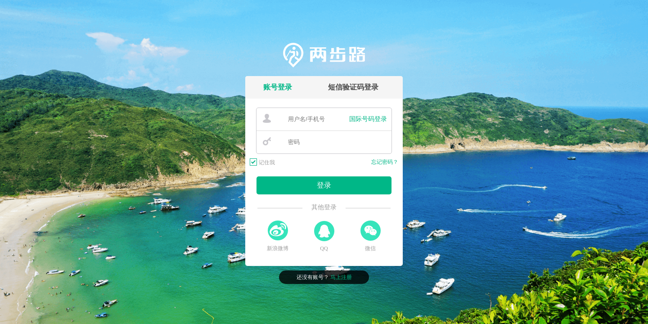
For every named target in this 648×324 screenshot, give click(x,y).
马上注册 (341, 277)
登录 (324, 185)
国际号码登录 (368, 119)
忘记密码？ (384, 162)
